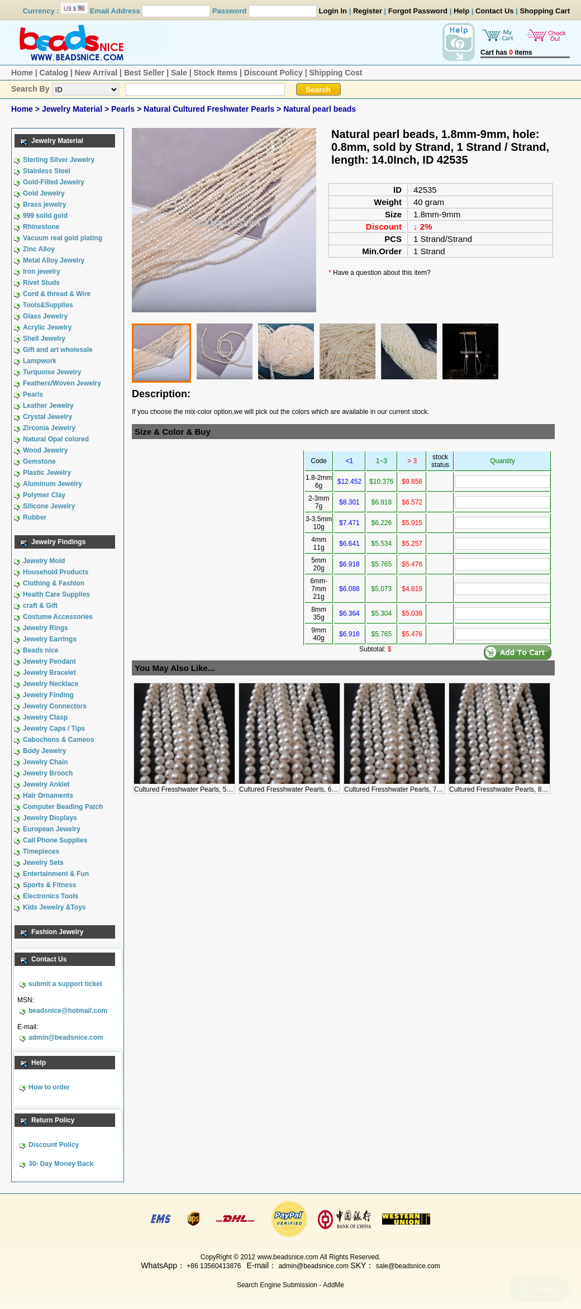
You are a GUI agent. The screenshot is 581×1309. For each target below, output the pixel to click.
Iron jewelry (41, 271)
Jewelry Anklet (46, 784)
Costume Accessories (58, 617)
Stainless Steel (46, 171)
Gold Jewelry (44, 193)
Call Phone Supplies (55, 840)
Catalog (54, 72)
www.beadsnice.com (287, 1257)
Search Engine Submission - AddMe (290, 1285)
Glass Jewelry (45, 316)
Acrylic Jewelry (47, 327)
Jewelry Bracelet (49, 673)
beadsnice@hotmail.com (67, 1011)
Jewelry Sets (43, 863)
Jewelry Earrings (50, 639)
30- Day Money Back (60, 1164)
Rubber (34, 517)
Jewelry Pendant (49, 661)
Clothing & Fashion (53, 583)
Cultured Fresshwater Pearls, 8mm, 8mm (510, 785)
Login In (333, 11)
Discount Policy (273, 72)
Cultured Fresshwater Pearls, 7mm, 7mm (405, 785)
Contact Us (494, 11)
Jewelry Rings (45, 628)
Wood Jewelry (45, 450)
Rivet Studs (41, 283)
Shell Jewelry (44, 338)
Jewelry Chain (45, 762)
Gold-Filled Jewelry (53, 182)
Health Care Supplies (56, 594)
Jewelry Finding (48, 695)
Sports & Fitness (49, 885)
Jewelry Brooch (48, 773)
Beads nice (40, 650)
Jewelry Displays (50, 818)
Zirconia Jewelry (49, 428)
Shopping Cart (545, 11)
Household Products (55, 572)
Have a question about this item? (382, 273)
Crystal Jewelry (47, 417)
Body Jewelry (44, 751)
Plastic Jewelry (47, 473)
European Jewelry (51, 829)
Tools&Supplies (48, 305)
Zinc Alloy (39, 249)
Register (367, 11)
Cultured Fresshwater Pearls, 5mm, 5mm (195, 785)
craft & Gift (40, 606)
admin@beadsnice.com (65, 1037)
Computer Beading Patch (63, 807)
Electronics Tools (50, 896)
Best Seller (144, 72)
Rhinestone (41, 227)
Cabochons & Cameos (58, 740)
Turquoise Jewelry (52, 372)
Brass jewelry (44, 204)
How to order (49, 1087)
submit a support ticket (65, 984)
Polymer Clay (44, 495)
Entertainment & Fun (56, 874)
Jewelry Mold (44, 561)
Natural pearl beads (319, 108)
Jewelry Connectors (55, 706)
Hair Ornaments (48, 795)
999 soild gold (45, 216)
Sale (179, 72)
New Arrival (96, 72)
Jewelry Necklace (50, 684)
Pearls (124, 108)
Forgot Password (417, 11)
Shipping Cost (336, 72)
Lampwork (39, 361)
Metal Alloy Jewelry (53, 260)
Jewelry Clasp (45, 717)
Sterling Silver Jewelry (58, 160)
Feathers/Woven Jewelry (62, 383)
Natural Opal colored (56, 439)
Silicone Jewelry (49, 506)
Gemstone (39, 461)
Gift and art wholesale (58, 350)
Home (22, 72)
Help (461, 11)
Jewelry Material (73, 108)
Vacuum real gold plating (62, 238)
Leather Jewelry (48, 406)
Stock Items (215, 72)
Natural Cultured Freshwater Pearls (210, 108)
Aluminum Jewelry (52, 484)
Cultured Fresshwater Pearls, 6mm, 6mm (300, 785)
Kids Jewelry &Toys (54, 907)
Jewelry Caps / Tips (54, 728)
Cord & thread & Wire (57, 294)
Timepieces (41, 851)
